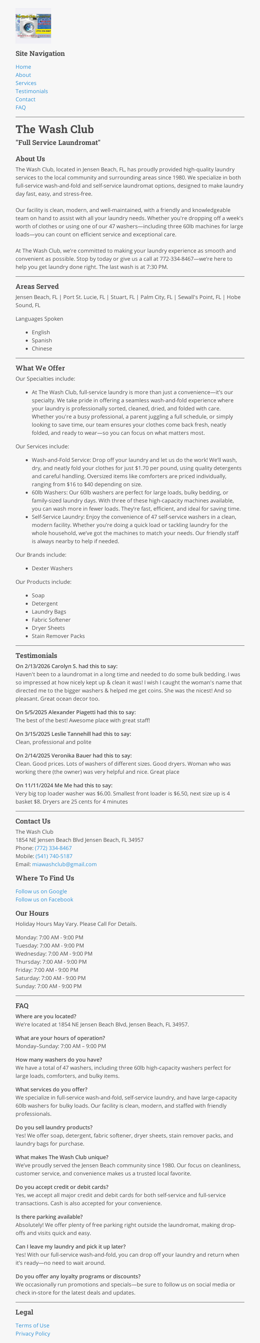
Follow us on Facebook (44, 899)
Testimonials (32, 91)
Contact (26, 99)
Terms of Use (32, 1325)
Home (23, 66)
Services (26, 83)
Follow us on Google (41, 891)
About (23, 75)
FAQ (21, 107)
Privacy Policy (33, 1333)
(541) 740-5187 (54, 856)
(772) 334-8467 (53, 848)
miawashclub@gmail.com (64, 864)
